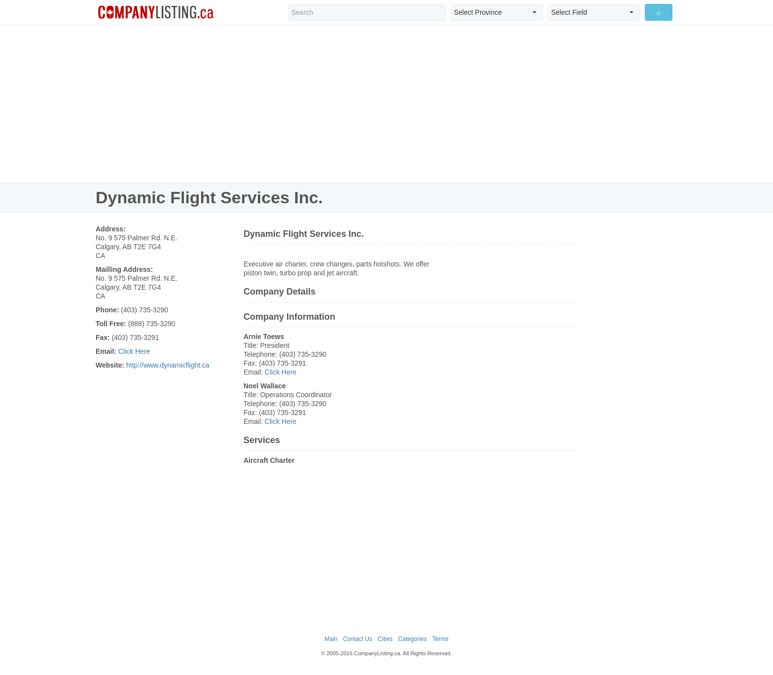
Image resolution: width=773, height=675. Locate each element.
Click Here (134, 351)
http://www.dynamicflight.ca (168, 365)
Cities (385, 639)
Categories (412, 639)
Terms (440, 639)
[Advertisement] (386, 104)
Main (330, 639)
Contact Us (357, 639)
